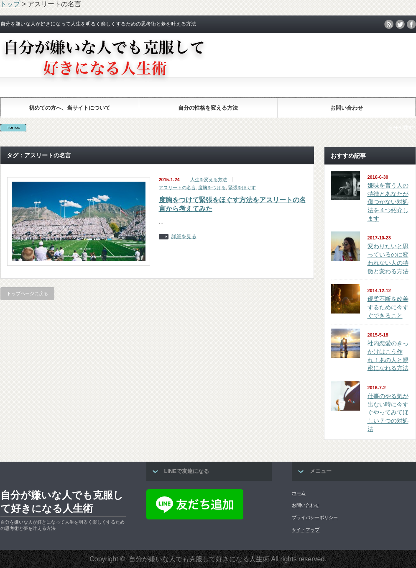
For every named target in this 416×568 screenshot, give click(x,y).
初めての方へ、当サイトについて (69, 108)
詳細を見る (184, 236)
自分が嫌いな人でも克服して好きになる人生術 (61, 501)
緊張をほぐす (242, 187)
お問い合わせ (346, 108)
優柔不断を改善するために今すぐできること (388, 307)
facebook (411, 24)
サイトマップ (305, 529)
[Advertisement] (208, 74)
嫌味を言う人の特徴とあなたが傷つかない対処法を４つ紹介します (388, 202)
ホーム (299, 493)
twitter (400, 24)
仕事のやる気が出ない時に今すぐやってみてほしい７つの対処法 (388, 412)
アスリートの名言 (177, 187)
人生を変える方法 (208, 179)
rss (388, 24)
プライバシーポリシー (315, 517)
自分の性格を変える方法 (208, 108)
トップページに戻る (27, 293)
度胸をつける (212, 187)
